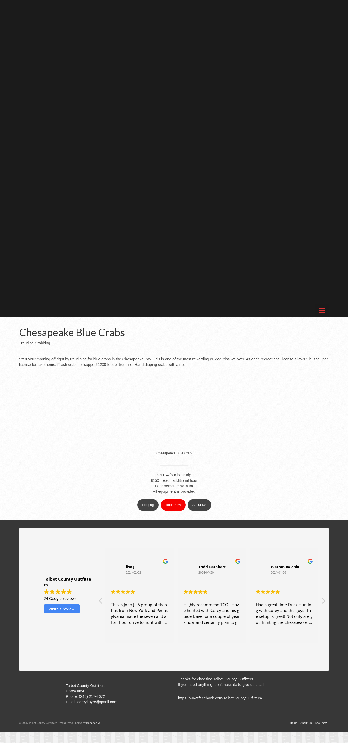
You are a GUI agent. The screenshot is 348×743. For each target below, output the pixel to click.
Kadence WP (94, 723)
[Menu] (322, 310)
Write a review (61, 608)
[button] (323, 602)
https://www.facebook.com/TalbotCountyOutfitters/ (220, 698)
